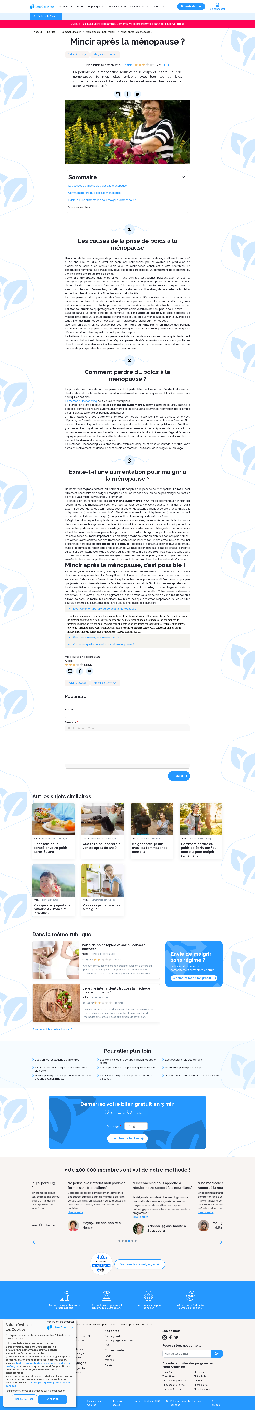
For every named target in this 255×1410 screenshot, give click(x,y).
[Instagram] (164, 1337)
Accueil (38, 32)
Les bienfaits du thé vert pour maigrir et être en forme (128, 1061)
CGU (165, 1401)
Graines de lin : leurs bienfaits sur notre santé (192, 1075)
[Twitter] (176, 1337)
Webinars (109, 1360)
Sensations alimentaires (152, 839)
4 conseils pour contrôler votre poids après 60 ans (50, 848)
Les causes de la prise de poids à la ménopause (97, 185)
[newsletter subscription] (217, 1354)
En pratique (94, 6)
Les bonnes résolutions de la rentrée (57, 1059)
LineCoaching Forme (173, 1385)
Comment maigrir (71, 32)
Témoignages (115, 6)
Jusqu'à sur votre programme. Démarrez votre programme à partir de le (127, 23)
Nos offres (111, 1331)
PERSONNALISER (24, 1399)
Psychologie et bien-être (79, 1336)
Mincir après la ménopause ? (136, 32)
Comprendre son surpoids (103, 900)
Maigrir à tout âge (77, 54)
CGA (157, 1401)
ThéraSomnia (169, 1372)
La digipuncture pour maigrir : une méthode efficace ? (126, 1077)
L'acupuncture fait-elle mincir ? (183, 1059)
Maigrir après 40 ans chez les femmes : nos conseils (149, 848)
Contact (136, 1401)
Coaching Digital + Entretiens (119, 1340)
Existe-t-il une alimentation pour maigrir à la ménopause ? (103, 200)
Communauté (137, 6)
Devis (108, 1365)
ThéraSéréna (169, 1376)
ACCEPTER (52, 1399)
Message (70, 722)
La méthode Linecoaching (81, 401)
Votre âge (113, 1126)
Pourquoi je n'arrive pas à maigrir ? (101, 907)
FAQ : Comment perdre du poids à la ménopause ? (101, 609)
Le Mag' (157, 6)
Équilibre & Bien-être (173, 1389)
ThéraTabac (200, 1372)
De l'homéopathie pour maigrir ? (184, 1067)
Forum (107, 1355)
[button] (69, 728)
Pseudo (69, 709)
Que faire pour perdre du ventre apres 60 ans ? (102, 846)
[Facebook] (170, 1337)
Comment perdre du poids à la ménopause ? (95, 192)
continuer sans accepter (60, 1321)
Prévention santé (50, 900)
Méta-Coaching (202, 1389)
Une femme (141, 1113)
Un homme (118, 1113)
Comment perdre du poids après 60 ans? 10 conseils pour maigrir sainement (198, 850)
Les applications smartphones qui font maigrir (127, 1067)
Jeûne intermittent (99, 997)
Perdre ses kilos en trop (200, 839)
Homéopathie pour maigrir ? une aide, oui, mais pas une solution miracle (63, 1077)
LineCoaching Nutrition (174, 1380)
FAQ (106, 1344)
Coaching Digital (113, 1336)
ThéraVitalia (200, 1376)
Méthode (64, 6)
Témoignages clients (77, 1368)
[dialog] (39, 1363)
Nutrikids (198, 1380)
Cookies (148, 1401)
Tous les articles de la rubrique (50, 1029)
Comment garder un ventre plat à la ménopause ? (100, 645)
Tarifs (80, 6)
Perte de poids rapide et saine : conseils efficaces (113, 947)
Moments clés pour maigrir (100, 32)
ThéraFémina (201, 1385)
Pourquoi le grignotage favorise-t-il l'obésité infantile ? (52, 909)
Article (129, 65)
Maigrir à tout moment (105, 54)
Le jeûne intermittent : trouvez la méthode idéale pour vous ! (116, 990)
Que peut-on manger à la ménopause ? (94, 638)
